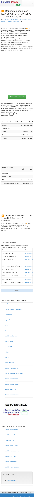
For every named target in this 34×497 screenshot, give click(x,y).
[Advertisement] (17, 73)
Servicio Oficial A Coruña (11, 429)
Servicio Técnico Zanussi (11, 394)
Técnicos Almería (9, 440)
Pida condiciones (11, 480)
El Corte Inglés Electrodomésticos (14, 373)
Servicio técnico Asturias (11, 445)
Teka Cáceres (8, 346)
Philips (6, 357)
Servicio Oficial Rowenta (11, 368)
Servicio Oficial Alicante (11, 435)
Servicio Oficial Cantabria (12, 467)
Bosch (6, 325)
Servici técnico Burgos (11, 456)
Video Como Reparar (17, 97)
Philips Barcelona (9, 362)
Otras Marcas (8, 314)
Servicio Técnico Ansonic (11, 384)
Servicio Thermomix (10, 389)
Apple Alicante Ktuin (10, 320)
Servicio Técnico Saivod (11, 378)
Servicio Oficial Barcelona (12, 451)
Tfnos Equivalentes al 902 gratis (13, 309)
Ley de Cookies (24, 495)
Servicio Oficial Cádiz (10, 461)
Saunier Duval (9, 341)
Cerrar (31, 495)
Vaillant (7, 352)
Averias (7, 304)
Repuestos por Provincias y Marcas (14, 19)
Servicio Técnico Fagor (11, 336)
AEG (6, 330)
